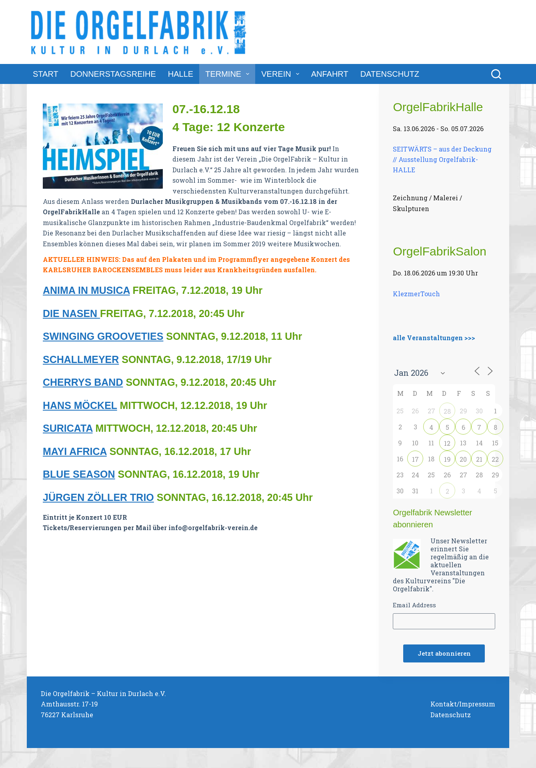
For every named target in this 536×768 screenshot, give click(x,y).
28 (447, 411)
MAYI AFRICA (75, 451)
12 (447, 443)
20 (463, 459)
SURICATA (68, 428)
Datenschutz (389, 74)
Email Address (414, 605)
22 (495, 459)
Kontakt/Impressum (462, 704)
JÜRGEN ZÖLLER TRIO (98, 497)
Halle (180, 74)
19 (447, 459)
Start (45, 74)
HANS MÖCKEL (80, 405)
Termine (228, 74)
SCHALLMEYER (81, 359)
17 (415, 459)
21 (479, 459)
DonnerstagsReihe (113, 74)
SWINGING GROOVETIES (103, 336)
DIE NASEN (71, 313)
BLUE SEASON (79, 474)
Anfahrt (329, 74)
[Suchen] (496, 74)
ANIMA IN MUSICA (86, 290)
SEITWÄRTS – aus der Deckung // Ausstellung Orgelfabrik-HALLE (442, 159)
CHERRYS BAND (83, 382)
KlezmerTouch (416, 293)
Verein (281, 74)
